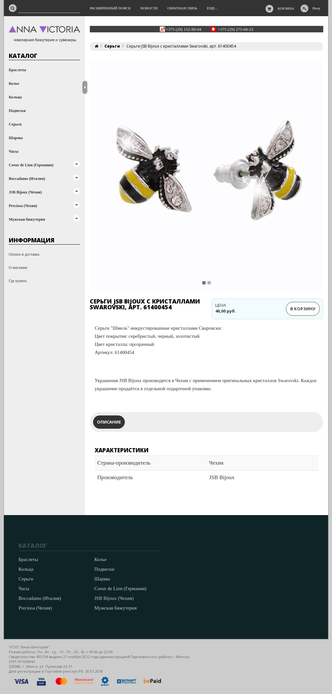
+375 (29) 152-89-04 (183, 29)
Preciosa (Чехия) (23, 206)
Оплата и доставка (24, 254)
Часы (13, 151)
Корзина (286, 8)
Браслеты (17, 70)
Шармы (16, 138)
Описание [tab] (109, 422)
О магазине (18, 267)
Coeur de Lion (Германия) (31, 165)
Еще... (212, 8)
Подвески (17, 110)
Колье (14, 83)
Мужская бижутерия (27, 219)
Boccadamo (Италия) (27, 178)
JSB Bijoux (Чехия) (25, 192)
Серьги (15, 124)
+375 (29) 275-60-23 (235, 29)
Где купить (18, 281)
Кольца (15, 97)
